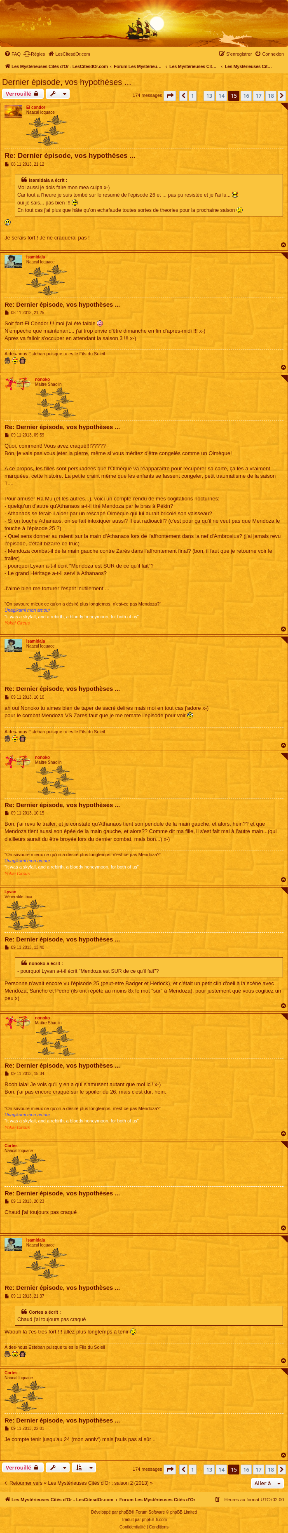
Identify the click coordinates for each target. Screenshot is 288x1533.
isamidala (35, 257)
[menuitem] (12, 54)
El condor (35, 107)
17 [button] (258, 95)
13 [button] (209, 95)
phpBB (125, 1512)
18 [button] (271, 95)
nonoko (42, 379)
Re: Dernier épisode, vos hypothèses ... (70, 156)
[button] (170, 96)
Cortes (11, 1145)
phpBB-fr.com (154, 1519)
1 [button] (192, 95)
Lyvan (10, 892)
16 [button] (246, 95)
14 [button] (221, 95)
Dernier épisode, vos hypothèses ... (66, 82)
